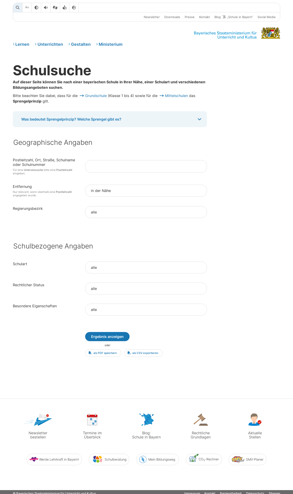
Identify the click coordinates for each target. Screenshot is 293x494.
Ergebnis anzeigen (107, 336)
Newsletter (152, 17)
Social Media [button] (266, 17)
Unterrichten (50, 44)
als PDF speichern (103, 353)
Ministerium (110, 44)
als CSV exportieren (143, 353)
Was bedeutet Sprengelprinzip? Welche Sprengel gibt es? (111, 119)
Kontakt (204, 17)
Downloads (172, 17)
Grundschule (96, 95)
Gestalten (81, 44)
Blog (233, 17)
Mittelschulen (176, 95)
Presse (190, 17)
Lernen (22, 44)
